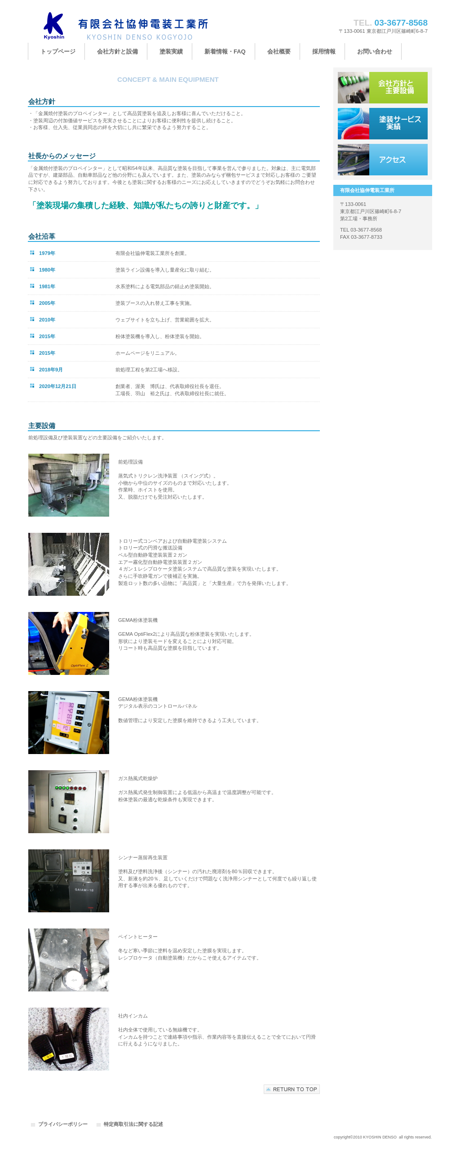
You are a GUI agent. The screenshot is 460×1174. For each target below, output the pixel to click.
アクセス (383, 159)
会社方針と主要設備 (383, 87)
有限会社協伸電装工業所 (118, 26)
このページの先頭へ (292, 1089)
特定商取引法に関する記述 (133, 1124)
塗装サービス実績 (383, 123)
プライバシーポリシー (63, 1124)
